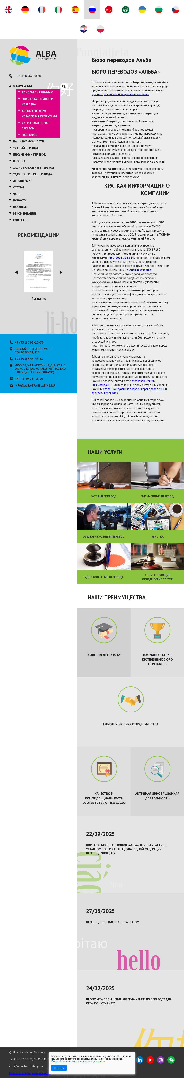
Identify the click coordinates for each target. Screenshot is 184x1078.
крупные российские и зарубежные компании (120, 94)
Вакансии (20, 207)
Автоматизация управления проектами (39, 113)
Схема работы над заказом (36, 125)
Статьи (18, 187)
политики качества (139, 270)
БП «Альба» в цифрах (37, 92)
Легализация (22, 181)
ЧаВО (16, 194)
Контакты (20, 220)
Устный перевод (25, 148)
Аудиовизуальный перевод (33, 167)
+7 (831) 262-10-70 (29, 76)
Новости (20, 200)
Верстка (19, 161)
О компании (22, 86)
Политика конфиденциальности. (30, 1073)
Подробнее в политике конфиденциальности (78, 1061)
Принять (59, 1068)
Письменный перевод (29, 154)
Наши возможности (28, 141)
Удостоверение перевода (32, 174)
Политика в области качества (37, 101)
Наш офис (29, 135)
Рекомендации (24, 213)
